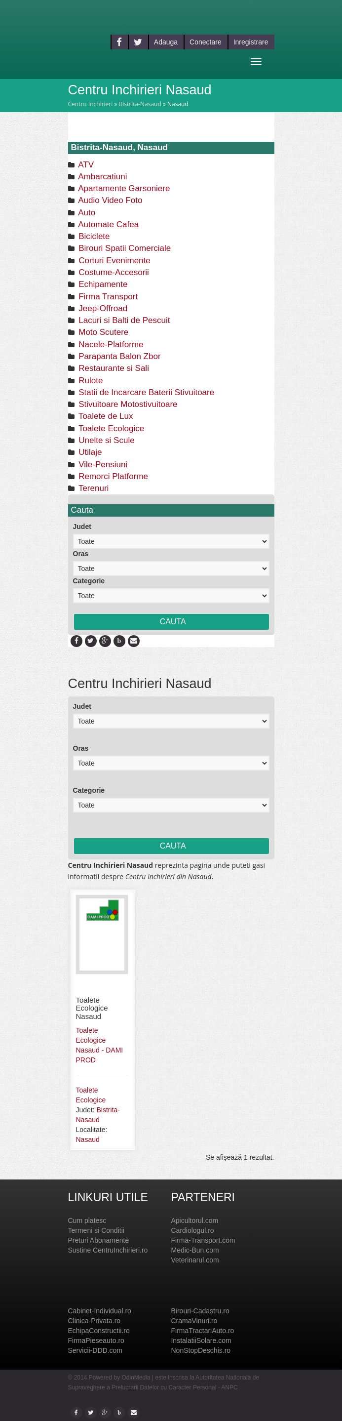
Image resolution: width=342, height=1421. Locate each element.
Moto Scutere (102, 332)
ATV (85, 164)
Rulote (89, 380)
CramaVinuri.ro (194, 1321)
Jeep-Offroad (102, 308)
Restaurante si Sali (112, 368)
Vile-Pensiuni (102, 464)
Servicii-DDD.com (95, 1350)
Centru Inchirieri (90, 104)
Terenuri (92, 488)
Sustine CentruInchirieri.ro (108, 1250)
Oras (81, 554)
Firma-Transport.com (203, 1240)
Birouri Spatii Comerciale (123, 248)
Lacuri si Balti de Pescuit (123, 320)
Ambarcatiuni (101, 176)
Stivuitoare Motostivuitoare (127, 404)
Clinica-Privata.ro (94, 1321)
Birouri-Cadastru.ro (200, 1311)
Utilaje (89, 452)
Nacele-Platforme (110, 344)
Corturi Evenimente (113, 260)
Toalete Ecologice (110, 428)
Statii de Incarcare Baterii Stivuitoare (145, 392)
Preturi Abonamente (98, 1240)
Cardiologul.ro (192, 1230)
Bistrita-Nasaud (139, 104)
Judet (82, 526)
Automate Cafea (107, 224)
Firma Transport (107, 296)
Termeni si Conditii (96, 1230)
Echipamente (102, 284)
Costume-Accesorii (112, 272)
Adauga (166, 42)
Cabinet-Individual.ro (99, 1311)
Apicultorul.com (194, 1220)
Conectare (206, 42)
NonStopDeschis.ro (200, 1350)
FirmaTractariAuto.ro (202, 1331)
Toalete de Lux (104, 416)
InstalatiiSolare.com (201, 1340)
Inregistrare (250, 42)
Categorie (89, 581)
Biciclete (93, 236)
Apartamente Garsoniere (123, 188)
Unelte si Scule (105, 440)
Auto (86, 212)
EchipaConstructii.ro (99, 1331)
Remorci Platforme (112, 476)
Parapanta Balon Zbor (118, 356)
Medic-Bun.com (195, 1250)
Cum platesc (87, 1220)
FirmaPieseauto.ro (96, 1340)
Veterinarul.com (195, 1260)
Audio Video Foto (109, 200)
